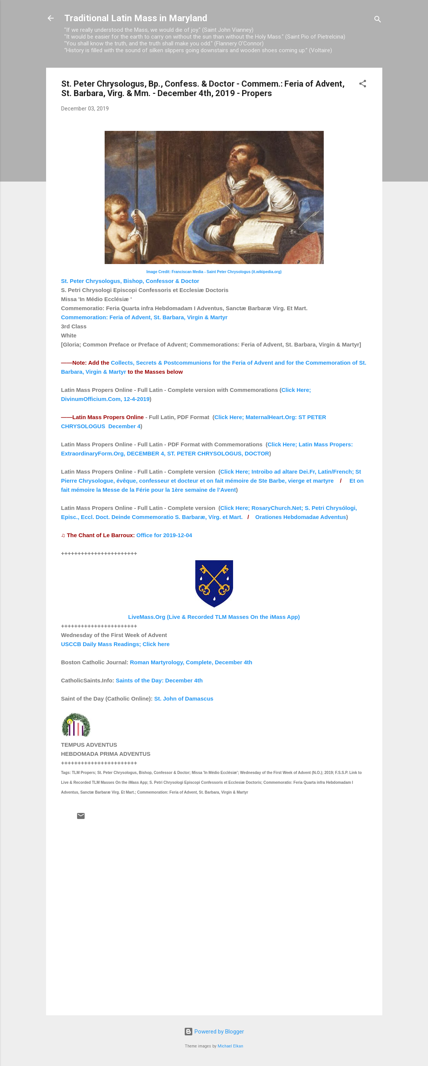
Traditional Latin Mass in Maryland (135, 18)
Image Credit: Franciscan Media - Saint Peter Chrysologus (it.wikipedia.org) (214, 272)
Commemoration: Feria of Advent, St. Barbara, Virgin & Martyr (144, 317)
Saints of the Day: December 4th (159, 680)
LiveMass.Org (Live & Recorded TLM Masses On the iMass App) (214, 617)
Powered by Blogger (214, 1031)
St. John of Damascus (183, 698)
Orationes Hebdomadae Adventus (300, 517)
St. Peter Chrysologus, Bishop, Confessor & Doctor (130, 281)
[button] (362, 85)
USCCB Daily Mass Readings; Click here (115, 644)
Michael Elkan (230, 1046)
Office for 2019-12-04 (164, 535)
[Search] (377, 20)
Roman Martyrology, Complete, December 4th (191, 662)
